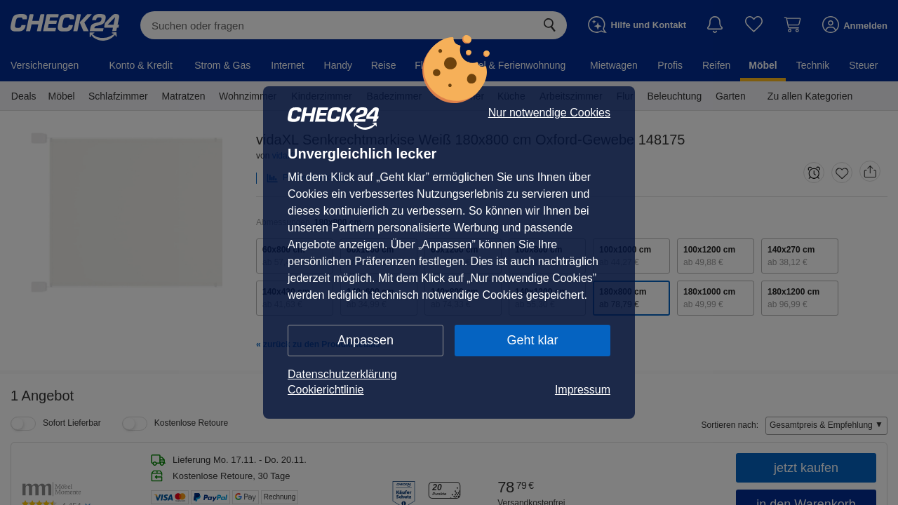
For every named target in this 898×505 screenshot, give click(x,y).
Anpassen (365, 340)
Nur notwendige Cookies (549, 113)
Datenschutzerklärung (342, 374)
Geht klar (532, 340)
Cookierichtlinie (326, 390)
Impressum (582, 390)
